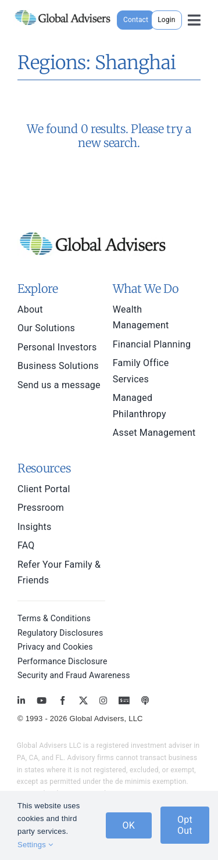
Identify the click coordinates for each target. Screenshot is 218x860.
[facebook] (62, 700)
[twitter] (83, 700)
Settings (35, 844)
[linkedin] (21, 700)
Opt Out (184, 825)
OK (129, 825)
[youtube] (42, 700)
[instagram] (103, 700)
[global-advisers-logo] (62, 10)
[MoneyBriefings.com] (124, 700)
